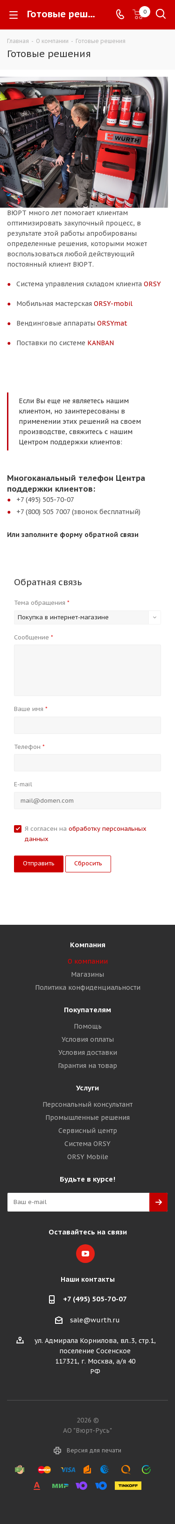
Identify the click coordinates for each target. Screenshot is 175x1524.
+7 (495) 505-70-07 (95, 1298)
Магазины (87, 974)
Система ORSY (87, 1143)
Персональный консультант (87, 1104)
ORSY (152, 284)
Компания (87, 944)
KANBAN (100, 343)
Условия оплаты (88, 1039)
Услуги (87, 1087)
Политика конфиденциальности (87, 987)
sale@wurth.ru (95, 1320)
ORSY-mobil (113, 303)
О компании (88, 961)
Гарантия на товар (87, 1065)
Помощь (88, 1026)
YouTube (85, 1253)
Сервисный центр (87, 1130)
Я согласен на (86, 834)
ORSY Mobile (87, 1157)
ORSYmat (112, 323)
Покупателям (87, 1009)
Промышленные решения (87, 1117)
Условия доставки (87, 1052)
